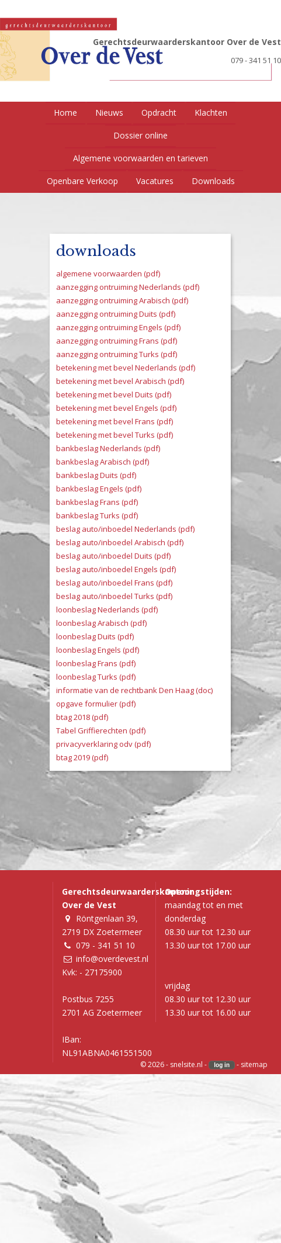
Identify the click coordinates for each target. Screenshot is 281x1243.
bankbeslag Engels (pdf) (98, 488)
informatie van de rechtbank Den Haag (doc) (134, 690)
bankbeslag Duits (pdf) (96, 475)
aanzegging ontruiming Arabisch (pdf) (122, 300)
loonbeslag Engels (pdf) (97, 650)
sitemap (254, 1064)
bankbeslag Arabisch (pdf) (102, 461)
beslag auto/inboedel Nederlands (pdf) (125, 529)
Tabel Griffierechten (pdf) (100, 730)
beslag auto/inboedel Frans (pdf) (114, 582)
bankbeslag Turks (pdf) (97, 515)
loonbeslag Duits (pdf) (95, 636)
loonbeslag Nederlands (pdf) (107, 609)
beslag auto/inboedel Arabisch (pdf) (119, 542)
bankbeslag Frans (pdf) (97, 502)
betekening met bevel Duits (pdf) (113, 394)
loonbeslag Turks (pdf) (96, 676)
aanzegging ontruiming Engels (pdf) (118, 327)
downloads (96, 251)
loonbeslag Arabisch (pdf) (101, 623)
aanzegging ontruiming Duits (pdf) (115, 314)
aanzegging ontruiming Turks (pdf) (116, 354)
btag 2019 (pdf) (82, 757)
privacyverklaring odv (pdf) (103, 744)
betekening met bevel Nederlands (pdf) (125, 367)
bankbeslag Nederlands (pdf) (108, 448)
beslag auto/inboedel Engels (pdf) (116, 569)
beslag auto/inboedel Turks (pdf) (114, 596)
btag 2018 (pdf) (82, 717)
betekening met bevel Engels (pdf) (116, 408)
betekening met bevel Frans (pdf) (114, 421)
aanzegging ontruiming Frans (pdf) (116, 340)
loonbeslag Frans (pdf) (96, 663)
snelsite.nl (186, 1064)
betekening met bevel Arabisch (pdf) (120, 381)
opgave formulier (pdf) (96, 703)
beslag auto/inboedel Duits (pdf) (113, 555)
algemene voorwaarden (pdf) (108, 273)
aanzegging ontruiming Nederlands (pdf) (127, 287)
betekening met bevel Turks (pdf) (114, 435)
